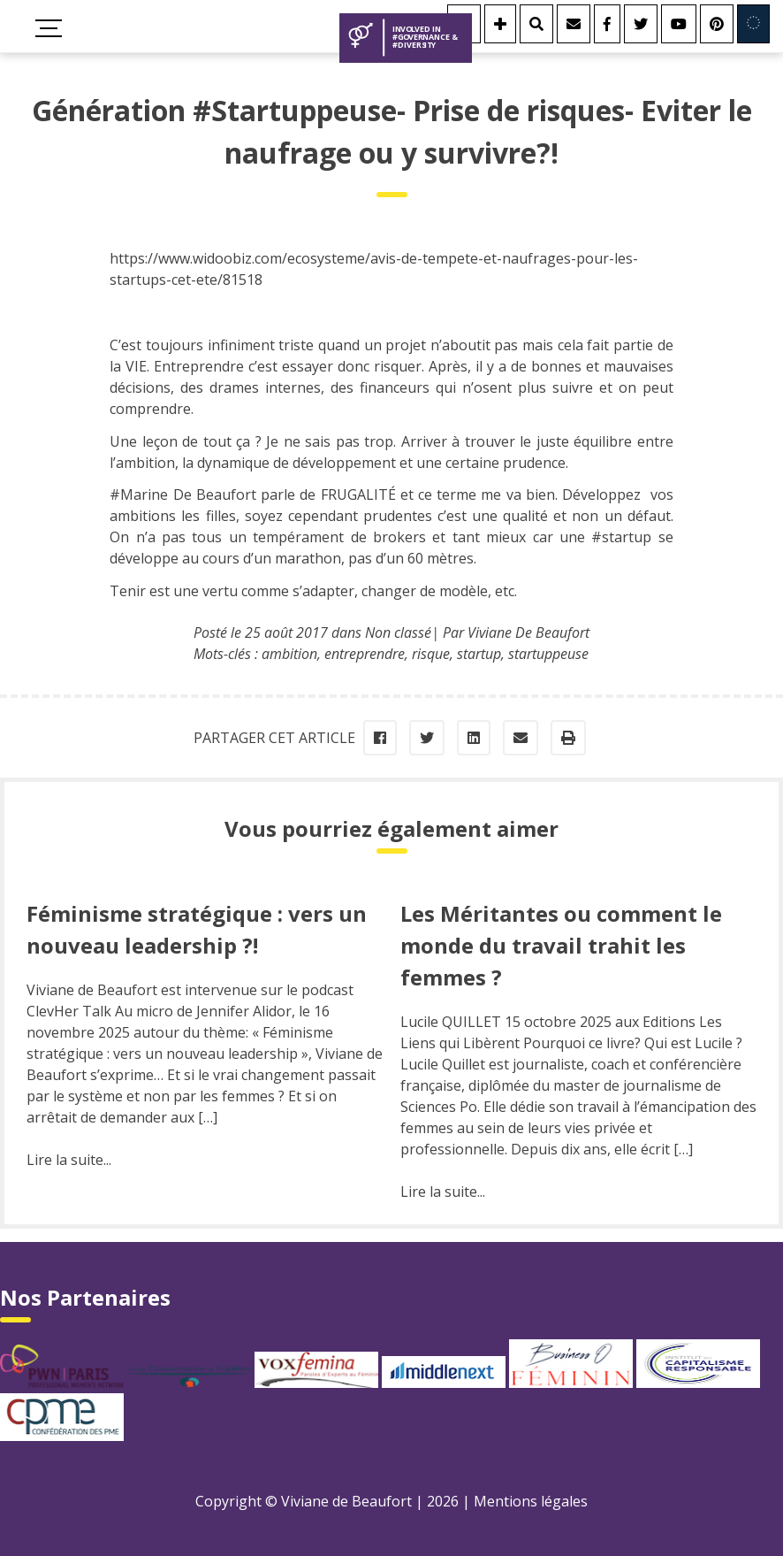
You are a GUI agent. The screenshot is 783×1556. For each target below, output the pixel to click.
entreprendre (364, 653)
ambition (289, 653)
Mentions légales (531, 1501)
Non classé (398, 632)
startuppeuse (548, 653)
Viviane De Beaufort (528, 632)
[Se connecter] (500, 23)
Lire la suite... (69, 1159)
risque (431, 653)
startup (479, 653)
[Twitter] (641, 23)
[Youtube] (678, 23)
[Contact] (573, 23)
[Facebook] (607, 23)
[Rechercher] (536, 23)
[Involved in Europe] (753, 23)
